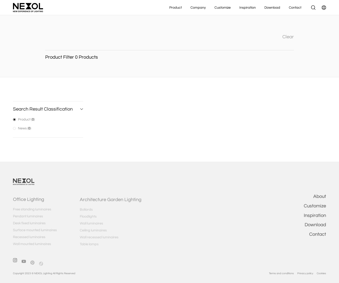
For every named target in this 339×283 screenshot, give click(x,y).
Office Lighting (28, 203)
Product (175, 7)
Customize (222, 7)
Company (198, 7)
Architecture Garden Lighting (110, 203)
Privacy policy (305, 276)
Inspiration (247, 7)
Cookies (321, 276)
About (319, 199)
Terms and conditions (281, 276)
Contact (295, 7)
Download (272, 7)
